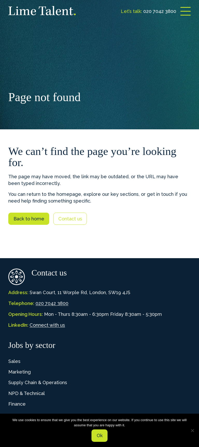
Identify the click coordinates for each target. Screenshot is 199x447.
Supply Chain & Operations (37, 382)
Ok (100, 435)
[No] (192, 430)
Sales (14, 361)
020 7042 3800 (51, 303)
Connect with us (47, 325)
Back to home (28, 218)
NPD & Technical (26, 393)
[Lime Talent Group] (42, 10)
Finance (17, 404)
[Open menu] (185, 11)
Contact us (70, 218)
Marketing (19, 372)
